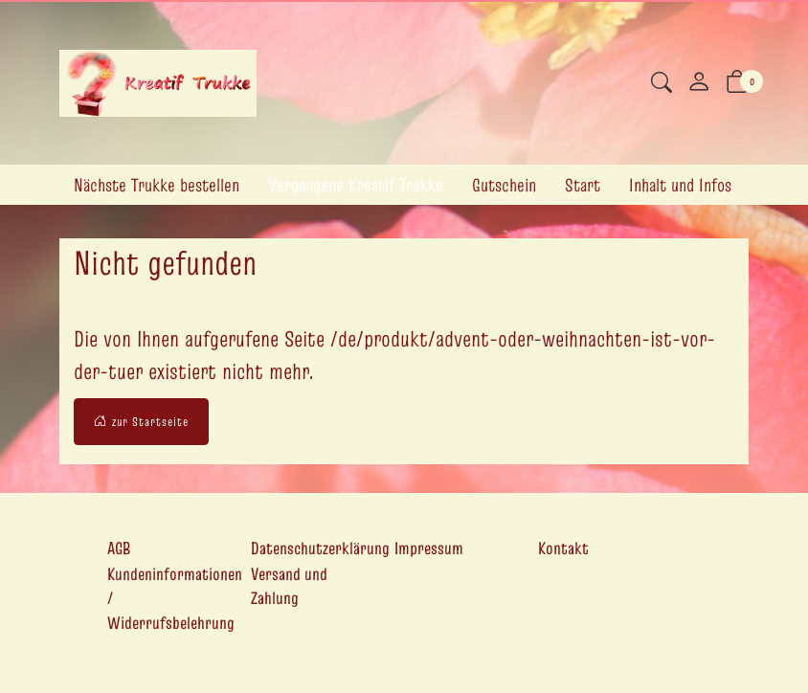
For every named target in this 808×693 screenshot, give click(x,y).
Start (582, 184)
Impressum (428, 548)
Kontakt (563, 548)
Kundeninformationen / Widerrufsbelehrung (174, 598)
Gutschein (504, 184)
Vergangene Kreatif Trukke (355, 184)
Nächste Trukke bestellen (156, 184)
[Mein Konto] (698, 83)
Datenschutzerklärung (320, 548)
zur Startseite (141, 422)
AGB (118, 548)
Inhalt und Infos (680, 184)
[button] (661, 85)
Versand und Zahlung (289, 586)
